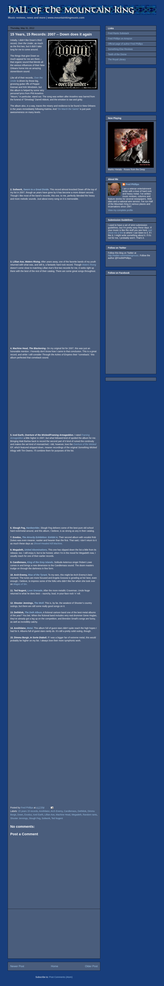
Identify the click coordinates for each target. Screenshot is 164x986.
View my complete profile (120, 210)
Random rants (90, 814)
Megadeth (77, 814)
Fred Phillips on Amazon (120, 38)
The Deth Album (33, 612)
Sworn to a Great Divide (36, 189)
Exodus (28, 814)
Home (54, 966)
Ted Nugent (57, 818)
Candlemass (70, 811)
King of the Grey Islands (40, 562)
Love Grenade (34, 590)
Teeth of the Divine (117, 54)
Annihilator (44, 811)
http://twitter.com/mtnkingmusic (123, 255)
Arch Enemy (57, 811)
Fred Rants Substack (118, 33)
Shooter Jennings (19, 818)
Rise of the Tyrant (37, 575)
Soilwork (46, 818)
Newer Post (17, 966)
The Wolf (39, 603)
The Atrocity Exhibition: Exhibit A (39, 537)
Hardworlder (32, 528)
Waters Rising (89, 264)
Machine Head (63, 814)
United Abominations (36, 549)
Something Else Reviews (120, 49)
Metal (30, 628)
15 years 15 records (28, 811)
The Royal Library (117, 59)
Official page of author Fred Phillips (125, 44)
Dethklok (82, 811)
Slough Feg (35, 818)
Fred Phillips (132, 184)
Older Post (91, 966)
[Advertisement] (54, 933)
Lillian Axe (50, 814)
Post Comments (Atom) (60, 977)
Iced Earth (38, 814)
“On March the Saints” (68, 109)
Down (20, 814)
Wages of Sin (20, 584)
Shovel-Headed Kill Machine (48, 543)
